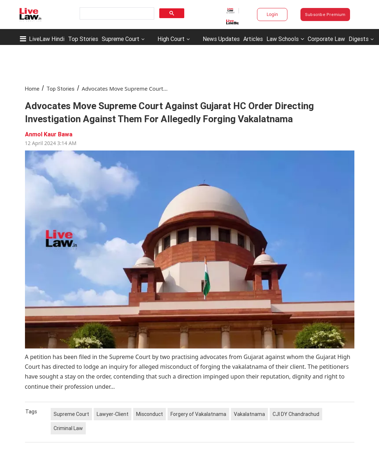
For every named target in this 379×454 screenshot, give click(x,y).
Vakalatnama (249, 414)
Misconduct (149, 414)
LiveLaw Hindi (46, 38)
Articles (253, 38)
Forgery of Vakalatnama (198, 414)
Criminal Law (68, 428)
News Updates (221, 38)
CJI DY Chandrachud (296, 414)
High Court (171, 38)
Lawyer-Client (113, 414)
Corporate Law (326, 38)
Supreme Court (120, 38)
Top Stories (83, 38)
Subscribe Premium (325, 14)
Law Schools (285, 38)
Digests (359, 38)
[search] (116, 13)
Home (32, 88)
